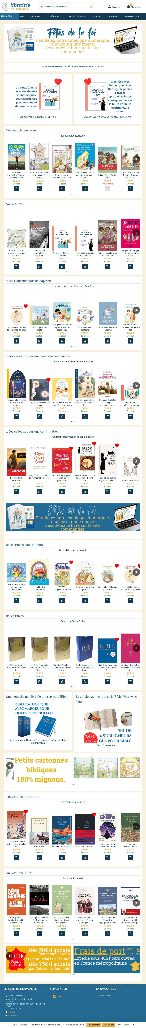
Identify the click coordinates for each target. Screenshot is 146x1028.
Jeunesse (96, 16)
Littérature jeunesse (75, 16)
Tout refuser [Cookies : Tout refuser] (108, 1025)
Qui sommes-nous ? (106, 996)
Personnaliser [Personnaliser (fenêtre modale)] (123, 1025)
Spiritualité (36, 16)
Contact (10, 1012)
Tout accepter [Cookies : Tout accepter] (94, 1025)
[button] (137, 166)
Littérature (53, 16)
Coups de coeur (132, 16)
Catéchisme (113, 16)
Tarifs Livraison (13, 1015)
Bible (22, 16)
